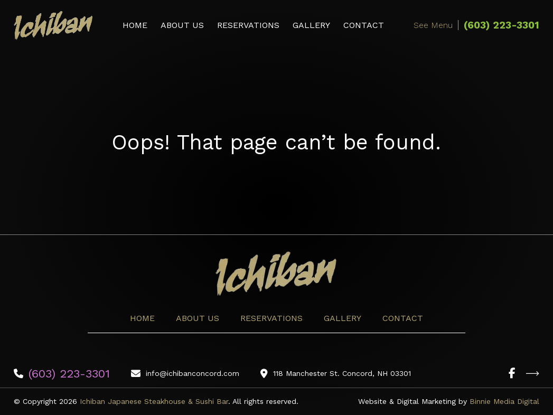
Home (135, 25)
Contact (363, 25)
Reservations (248, 25)
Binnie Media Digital (504, 401)
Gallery (311, 25)
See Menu (433, 25)
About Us (182, 25)
